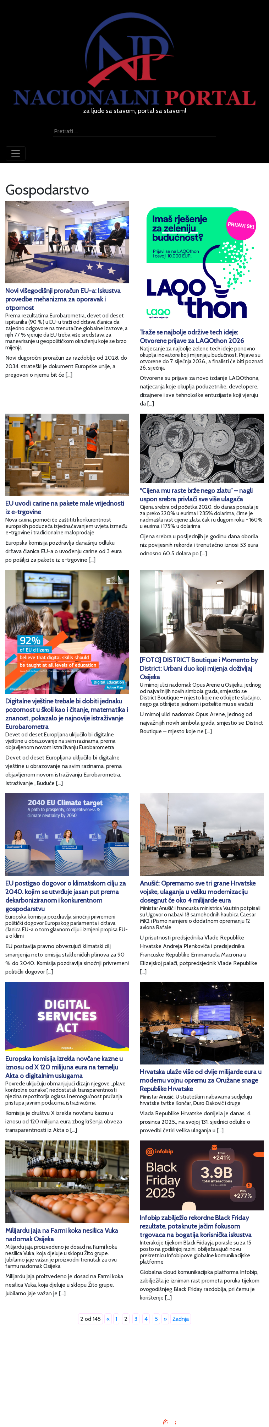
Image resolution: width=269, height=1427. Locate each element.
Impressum (134, 1357)
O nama (134, 1382)
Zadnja (180, 1319)
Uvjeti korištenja (134, 1374)
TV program (134, 1399)
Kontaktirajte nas (134, 1391)
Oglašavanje (134, 1365)
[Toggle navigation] (16, 153)
